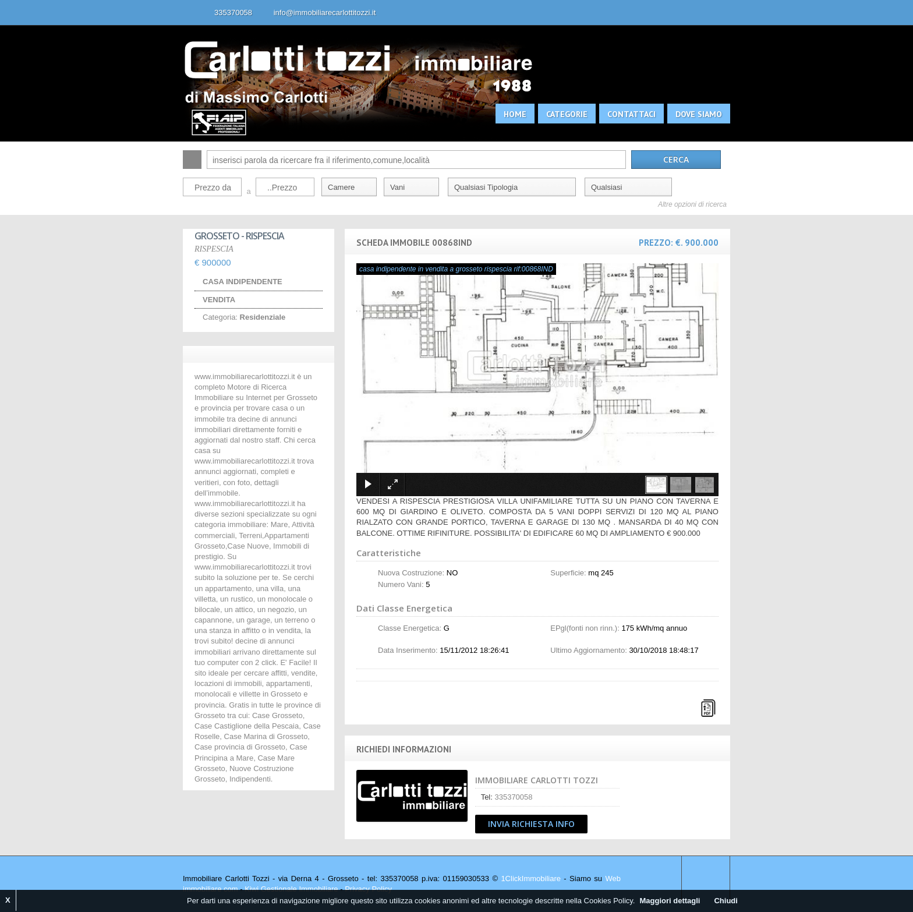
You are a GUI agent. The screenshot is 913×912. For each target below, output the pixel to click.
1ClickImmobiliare (531, 878)
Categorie (567, 114)
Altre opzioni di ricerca (692, 204)
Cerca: (192, 159)
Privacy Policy (368, 889)
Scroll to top (705, 879)
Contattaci (631, 114)
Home (515, 114)
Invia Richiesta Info (531, 823)
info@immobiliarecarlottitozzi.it (325, 12)
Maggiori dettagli (669, 900)
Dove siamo (698, 114)
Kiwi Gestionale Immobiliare (291, 889)
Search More (717, 221)
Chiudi (725, 900)
